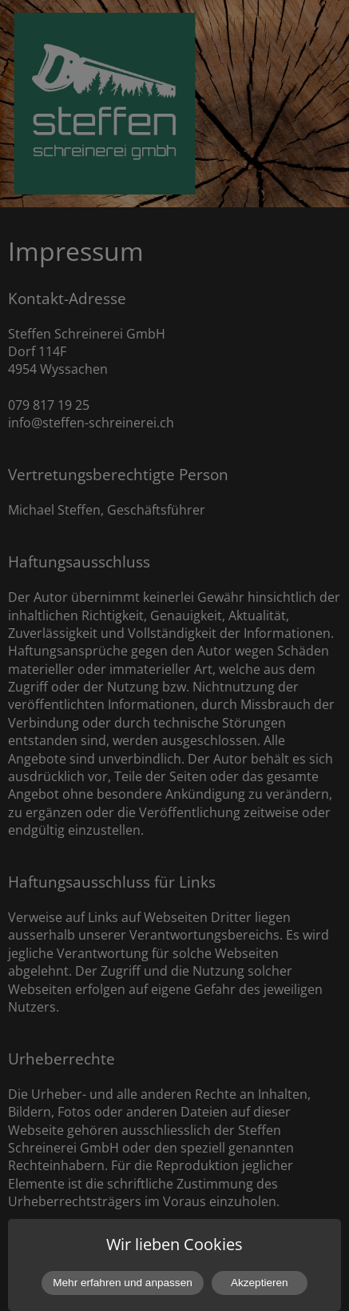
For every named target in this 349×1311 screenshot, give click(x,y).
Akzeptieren (259, 1283)
